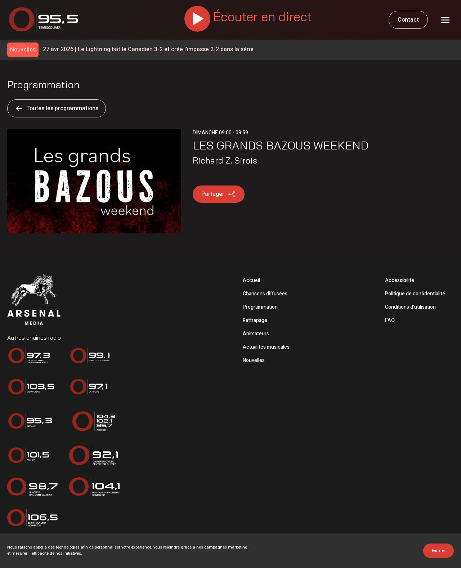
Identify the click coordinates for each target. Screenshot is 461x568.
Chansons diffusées (265, 294)
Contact (408, 19)
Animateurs (256, 333)
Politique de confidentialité (415, 294)
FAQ (390, 320)
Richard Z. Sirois (225, 160)
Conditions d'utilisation (410, 307)
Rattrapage (255, 320)
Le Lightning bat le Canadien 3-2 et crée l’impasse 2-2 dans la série (148, 49)
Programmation (260, 307)
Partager (218, 194)
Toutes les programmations (56, 108)
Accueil (251, 280)
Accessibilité (399, 280)
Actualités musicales (266, 347)
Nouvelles (254, 360)
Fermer (438, 550)
